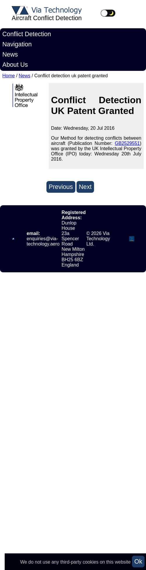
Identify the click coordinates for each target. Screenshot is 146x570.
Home (8, 75)
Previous (61, 186)
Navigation (17, 44)
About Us (15, 64)
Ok (138, 561)
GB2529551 (127, 143)
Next (85, 186)
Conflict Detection (26, 34)
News (10, 54)
